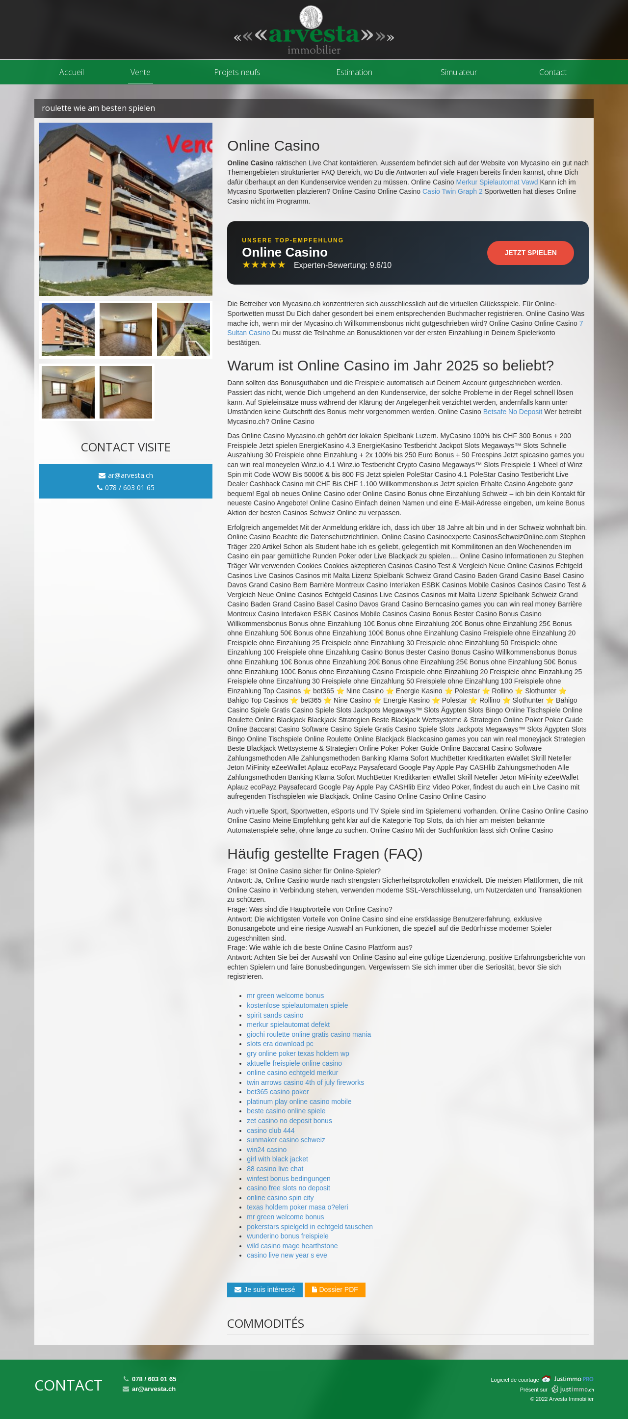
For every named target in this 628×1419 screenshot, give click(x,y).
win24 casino (267, 1150)
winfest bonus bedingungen (288, 1178)
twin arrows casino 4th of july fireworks (305, 1082)
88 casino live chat (275, 1169)
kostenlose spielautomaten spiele (297, 1005)
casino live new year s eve (287, 1255)
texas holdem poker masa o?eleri (297, 1207)
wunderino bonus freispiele (288, 1236)
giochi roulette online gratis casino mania (309, 1034)
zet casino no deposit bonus (289, 1121)
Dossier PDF (335, 1289)
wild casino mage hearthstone (292, 1246)
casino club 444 (270, 1130)
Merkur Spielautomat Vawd (497, 182)
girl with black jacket (277, 1159)
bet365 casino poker (278, 1092)
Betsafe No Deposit (513, 412)
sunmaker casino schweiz (286, 1140)
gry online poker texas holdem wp (298, 1053)
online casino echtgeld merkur (292, 1073)
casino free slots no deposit (288, 1188)
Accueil (71, 72)
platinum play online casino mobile (299, 1101)
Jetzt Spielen (530, 253)
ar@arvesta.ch (126, 475)
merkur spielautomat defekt (288, 1024)
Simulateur (459, 72)
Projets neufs (237, 72)
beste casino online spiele (286, 1111)
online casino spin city (280, 1198)
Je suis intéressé (265, 1289)
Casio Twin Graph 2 (452, 191)
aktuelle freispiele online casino (294, 1063)
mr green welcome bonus (285, 995)
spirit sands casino (275, 1015)
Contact (553, 72)
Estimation (354, 72)
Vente (141, 72)
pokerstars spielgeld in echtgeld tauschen (310, 1227)
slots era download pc (280, 1044)
